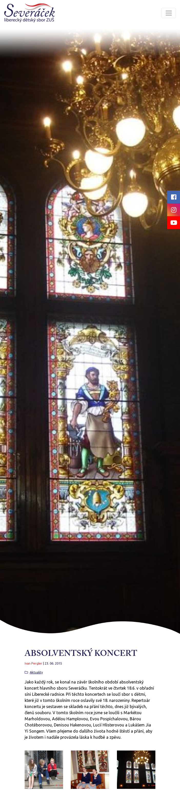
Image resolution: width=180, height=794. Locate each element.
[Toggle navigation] (169, 13)
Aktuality (36, 672)
